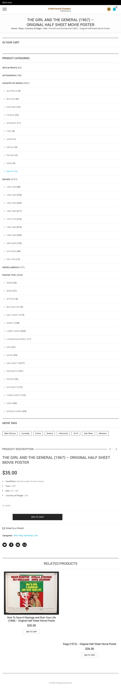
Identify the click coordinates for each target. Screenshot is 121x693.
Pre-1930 (10, 259)
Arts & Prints (9, 67)
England (11, 106)
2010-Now (11, 251)
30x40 (9, 282)
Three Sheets (13, 395)
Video (9, 403)
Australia (11, 90)
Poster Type (9, 275)
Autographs (9, 75)
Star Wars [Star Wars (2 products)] (88, 433)
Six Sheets (12, 387)
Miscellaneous (10, 267)
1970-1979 (11, 219)
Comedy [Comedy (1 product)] (25, 433)
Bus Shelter (13, 306)
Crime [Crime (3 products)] (38, 433)
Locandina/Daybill (16, 338)
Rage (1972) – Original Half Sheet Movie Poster (89, 643)
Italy (9, 131)
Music (9, 355)
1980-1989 (11, 227)
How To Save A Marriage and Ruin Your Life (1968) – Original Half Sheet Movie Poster (31, 619)
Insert (10, 323)
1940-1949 (11, 194)
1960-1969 (18, 535)
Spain (9, 163)
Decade (6, 179)
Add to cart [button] (31, 631)
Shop (21, 28)
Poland (10, 155)
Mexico (10, 147)
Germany (11, 123)
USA (45, 28)
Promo (10, 379)
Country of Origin (33, 28)
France (10, 115)
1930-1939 (11, 186)
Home (14, 28)
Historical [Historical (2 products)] (63, 433)
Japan (9, 139)
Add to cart (37, 517)
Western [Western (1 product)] (103, 433)
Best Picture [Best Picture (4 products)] (10, 433)
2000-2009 (11, 243)
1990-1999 (11, 235)
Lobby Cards (13, 330)
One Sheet (12, 363)
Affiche (10, 298)
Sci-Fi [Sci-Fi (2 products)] (75, 433)
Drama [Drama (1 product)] (50, 433)
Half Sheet (28, 535)
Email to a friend (15, 528)
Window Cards (14, 411)
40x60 (9, 290)
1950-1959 (11, 203)
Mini (8, 346)
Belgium (10, 98)
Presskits (11, 371)
